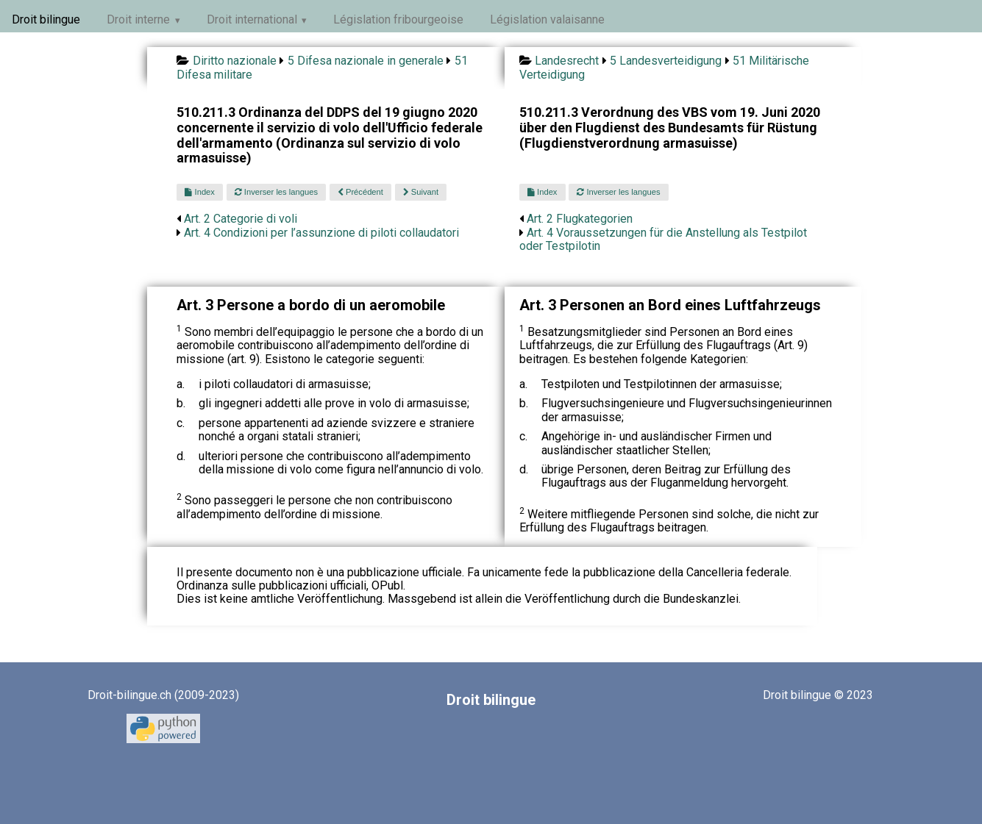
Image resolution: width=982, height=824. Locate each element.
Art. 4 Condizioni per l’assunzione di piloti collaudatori (321, 233)
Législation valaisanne (547, 19)
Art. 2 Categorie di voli (240, 219)
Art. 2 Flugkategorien (580, 219)
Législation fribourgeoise (398, 19)
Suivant (420, 191)
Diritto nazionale (235, 61)
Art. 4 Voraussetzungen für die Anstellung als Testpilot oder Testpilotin (663, 239)
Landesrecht (567, 61)
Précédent (360, 191)
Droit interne (138, 19)
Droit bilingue (46, 19)
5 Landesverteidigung (666, 61)
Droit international (252, 19)
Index (199, 191)
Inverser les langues (276, 191)
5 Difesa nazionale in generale (366, 61)
